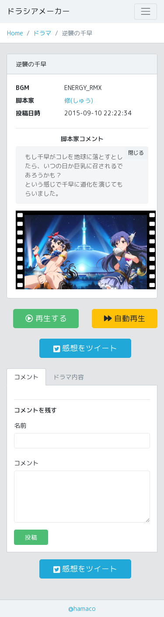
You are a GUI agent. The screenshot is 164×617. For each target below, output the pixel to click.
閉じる (136, 152)
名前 (20, 425)
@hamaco (82, 608)
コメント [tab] (26, 377)
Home (15, 33)
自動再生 (125, 318)
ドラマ (42, 33)
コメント (26, 463)
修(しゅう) (78, 100)
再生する (46, 318)
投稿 (31, 537)
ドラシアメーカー (38, 11)
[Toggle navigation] (145, 11)
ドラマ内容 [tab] (68, 377)
